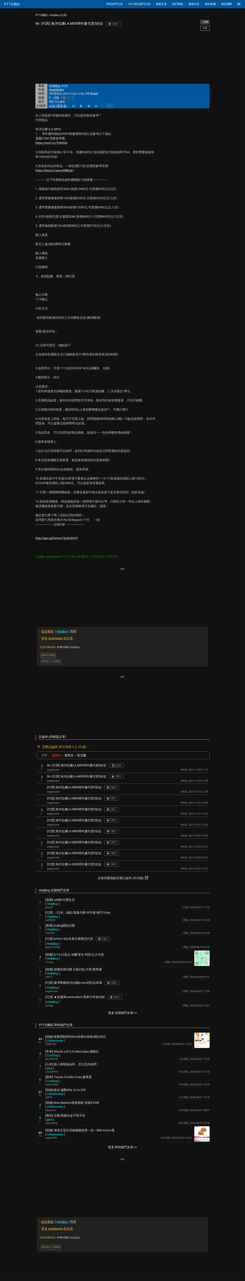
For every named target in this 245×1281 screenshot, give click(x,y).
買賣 (57, 631)
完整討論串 (50, 747)
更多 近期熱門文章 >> (122, 1013)
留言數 (81, 755)
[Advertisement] (122, 57)
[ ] (52, 904)
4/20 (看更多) (58, 106)
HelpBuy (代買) (58, 15)
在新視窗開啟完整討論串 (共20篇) (123, 878)
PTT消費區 (41, 15)
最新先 (56, 755)
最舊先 (69, 755)
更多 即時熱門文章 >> (122, 1147)
